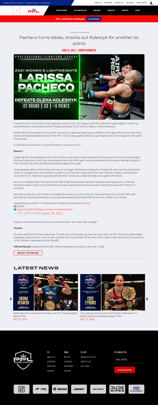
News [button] (96, 10)
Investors (108, 2)
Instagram (69, 394)
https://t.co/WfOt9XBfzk (30, 209)
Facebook (68, 389)
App (137, 10)
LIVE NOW (94, 19)
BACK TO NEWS (28, 253)
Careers (51, 399)
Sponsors (52, 389)
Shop (125, 10)
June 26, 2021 (53, 213)
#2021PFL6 (85, 203)
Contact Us (119, 2)
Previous (11, 299)
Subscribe (125, 396)
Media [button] (111, 10)
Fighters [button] (61, 10)
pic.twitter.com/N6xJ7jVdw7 (59, 209)
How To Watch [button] (142, 2)
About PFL (52, 384)
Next (147, 299)
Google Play (87, 389)
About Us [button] (98, 2)
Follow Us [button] (130, 2)
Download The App (90, 384)
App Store (86, 394)
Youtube (68, 399)
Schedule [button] (80, 10)
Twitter (68, 384)
